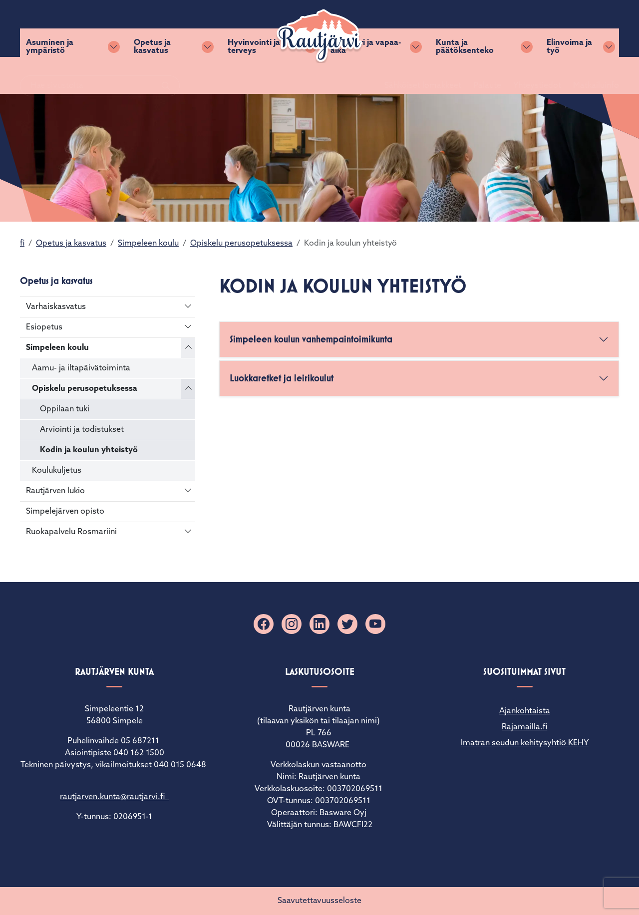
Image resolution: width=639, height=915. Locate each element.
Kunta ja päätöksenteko (465, 75)
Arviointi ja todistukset (82, 430)
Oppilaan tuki (64, 409)
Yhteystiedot (525, 28)
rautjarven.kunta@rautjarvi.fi (114, 797)
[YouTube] (375, 624)
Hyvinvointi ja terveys (254, 75)
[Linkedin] (319, 624)
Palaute (475, 28)
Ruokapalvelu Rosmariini (71, 532)
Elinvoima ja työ (569, 75)
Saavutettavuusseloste (319, 901)
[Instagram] (292, 624)
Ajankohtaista (524, 711)
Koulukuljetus (56, 471)
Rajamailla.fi (524, 727)
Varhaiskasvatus (56, 307)
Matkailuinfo (584, 28)
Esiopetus (44, 327)
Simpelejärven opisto (65, 512)
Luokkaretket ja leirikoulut (281, 378)
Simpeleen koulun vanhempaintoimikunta (311, 339)
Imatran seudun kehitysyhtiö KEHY (525, 743)
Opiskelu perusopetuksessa (241, 244)
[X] (347, 624)
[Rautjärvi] (319, 36)
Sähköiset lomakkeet (410, 28)
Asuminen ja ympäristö (49, 75)
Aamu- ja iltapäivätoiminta (81, 368)
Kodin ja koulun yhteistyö (89, 450)
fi (22, 244)
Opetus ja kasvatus (152, 75)
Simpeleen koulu (148, 244)
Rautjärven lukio (55, 491)
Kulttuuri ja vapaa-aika (365, 75)
